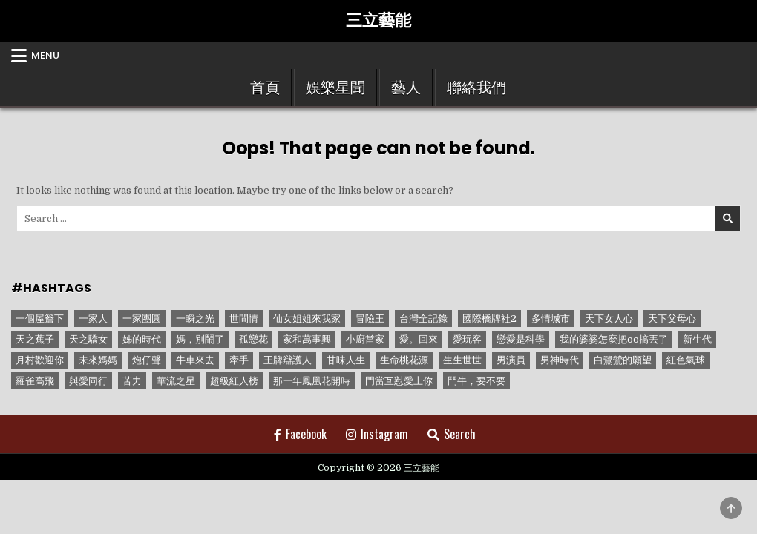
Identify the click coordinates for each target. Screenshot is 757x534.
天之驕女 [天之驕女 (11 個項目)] (88, 339)
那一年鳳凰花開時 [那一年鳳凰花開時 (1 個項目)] (311, 380)
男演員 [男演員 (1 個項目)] (511, 360)
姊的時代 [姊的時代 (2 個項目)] (141, 339)
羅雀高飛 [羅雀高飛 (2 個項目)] (35, 380)
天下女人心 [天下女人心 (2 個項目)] (609, 318)
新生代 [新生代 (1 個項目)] (697, 339)
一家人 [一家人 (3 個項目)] (93, 318)
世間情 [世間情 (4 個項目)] (243, 318)
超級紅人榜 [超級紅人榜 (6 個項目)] (234, 380)
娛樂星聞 (335, 87)
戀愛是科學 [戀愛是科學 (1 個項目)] (521, 339)
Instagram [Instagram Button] (377, 434)
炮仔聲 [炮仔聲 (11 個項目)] (146, 360)
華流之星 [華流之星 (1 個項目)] (176, 380)
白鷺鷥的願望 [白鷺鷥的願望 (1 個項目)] (623, 360)
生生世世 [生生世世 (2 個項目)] (462, 360)
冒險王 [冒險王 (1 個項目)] (369, 318)
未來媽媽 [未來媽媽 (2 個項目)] (98, 360)
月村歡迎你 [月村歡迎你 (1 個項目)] (40, 360)
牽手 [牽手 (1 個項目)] (239, 360)
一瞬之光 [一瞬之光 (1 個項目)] (195, 318)
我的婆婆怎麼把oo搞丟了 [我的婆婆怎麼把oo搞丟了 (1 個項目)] (614, 339)
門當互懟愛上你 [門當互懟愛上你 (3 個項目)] (399, 380)
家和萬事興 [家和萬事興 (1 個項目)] (307, 339)
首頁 (265, 87)
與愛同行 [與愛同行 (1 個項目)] (88, 380)
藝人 (406, 87)
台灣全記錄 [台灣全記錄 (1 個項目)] (423, 318)
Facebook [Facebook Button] (300, 434)
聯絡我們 (476, 87)
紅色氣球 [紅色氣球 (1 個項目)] (685, 360)
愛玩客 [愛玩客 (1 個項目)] (467, 339)
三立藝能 (378, 20)
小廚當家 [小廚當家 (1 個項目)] (365, 339)
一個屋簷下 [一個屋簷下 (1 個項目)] (40, 318)
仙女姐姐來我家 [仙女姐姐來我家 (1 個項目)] (307, 318)
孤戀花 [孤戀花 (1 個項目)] (253, 339)
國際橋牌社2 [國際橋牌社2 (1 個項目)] (489, 318)
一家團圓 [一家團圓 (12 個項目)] (141, 318)
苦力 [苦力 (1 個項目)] (132, 380)
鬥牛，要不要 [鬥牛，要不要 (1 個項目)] (476, 380)
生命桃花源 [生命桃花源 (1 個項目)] (404, 360)
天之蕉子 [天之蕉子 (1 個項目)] (35, 339)
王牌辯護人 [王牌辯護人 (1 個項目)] (287, 360)
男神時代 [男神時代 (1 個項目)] (559, 360)
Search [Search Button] (451, 434)
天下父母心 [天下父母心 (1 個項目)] (672, 318)
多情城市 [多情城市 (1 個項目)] (550, 318)
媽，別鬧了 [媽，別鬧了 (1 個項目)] (200, 339)
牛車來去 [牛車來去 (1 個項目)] (195, 360)
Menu (45, 55)
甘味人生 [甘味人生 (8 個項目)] (346, 360)
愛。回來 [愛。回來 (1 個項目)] (418, 339)
